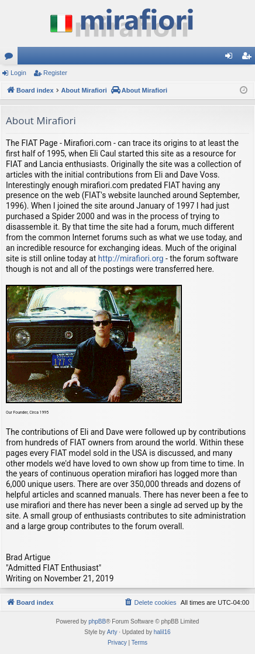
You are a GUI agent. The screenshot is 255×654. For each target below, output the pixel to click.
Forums (11, 58)
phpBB (97, 621)
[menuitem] (149, 602)
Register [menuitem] (249, 58)
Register (55, 72)
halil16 (162, 632)
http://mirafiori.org (131, 258)
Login (18, 72)
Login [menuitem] (231, 58)
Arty (112, 632)
